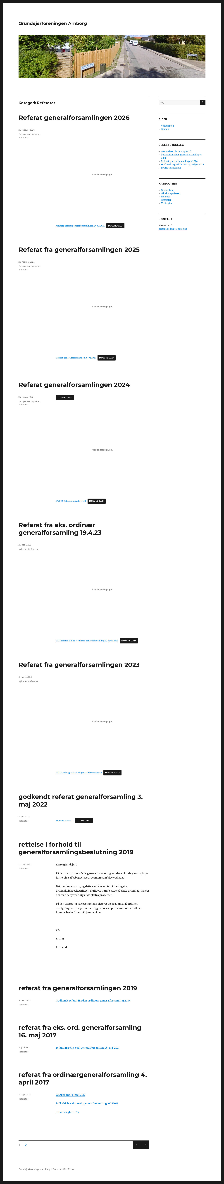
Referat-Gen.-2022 (65, 820)
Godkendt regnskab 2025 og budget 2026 (182, 164)
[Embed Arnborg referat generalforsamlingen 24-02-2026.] (102, 174)
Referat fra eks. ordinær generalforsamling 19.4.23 (60, 528)
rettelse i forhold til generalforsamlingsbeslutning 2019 (76, 848)
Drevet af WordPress (63, 1169)
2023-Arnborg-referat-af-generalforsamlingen (79, 772)
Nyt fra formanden (171, 167)
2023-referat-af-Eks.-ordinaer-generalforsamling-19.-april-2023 (87, 640)
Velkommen (167, 126)
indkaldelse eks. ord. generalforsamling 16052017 (87, 1103)
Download (115, 226)
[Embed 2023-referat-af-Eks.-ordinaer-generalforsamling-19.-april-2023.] (102, 589)
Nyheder (35, 134)
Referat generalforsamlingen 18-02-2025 (76, 357)
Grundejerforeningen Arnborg (53, 23)
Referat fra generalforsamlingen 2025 (79, 249)
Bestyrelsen (25, 134)
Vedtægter (166, 203)
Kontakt (165, 129)
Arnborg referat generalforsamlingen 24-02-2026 (80, 225)
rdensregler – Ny (68, 1112)
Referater (23, 137)
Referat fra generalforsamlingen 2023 (79, 664)
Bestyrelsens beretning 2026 (176, 151)
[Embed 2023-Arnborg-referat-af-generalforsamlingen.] (102, 721)
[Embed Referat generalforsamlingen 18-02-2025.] (102, 306)
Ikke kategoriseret (170, 193)
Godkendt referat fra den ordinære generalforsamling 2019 (93, 1000)
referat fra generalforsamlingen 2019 (78, 988)
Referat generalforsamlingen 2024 (74, 384)
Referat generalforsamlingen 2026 (74, 117)
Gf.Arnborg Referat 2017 (70, 1094)
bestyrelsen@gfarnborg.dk (173, 229)
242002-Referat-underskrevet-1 (71, 501)
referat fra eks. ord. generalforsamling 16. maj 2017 (87, 1047)
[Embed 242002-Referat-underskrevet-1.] (102, 450)
